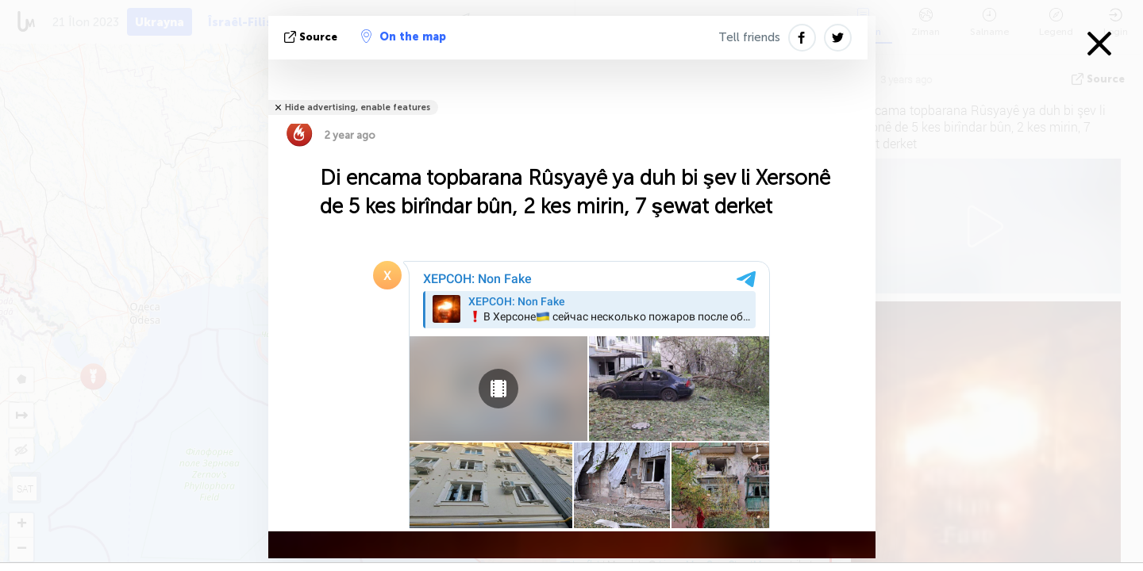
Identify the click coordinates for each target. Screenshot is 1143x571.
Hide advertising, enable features (357, 107)
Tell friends (749, 37)
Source (312, 37)
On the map (403, 36)
